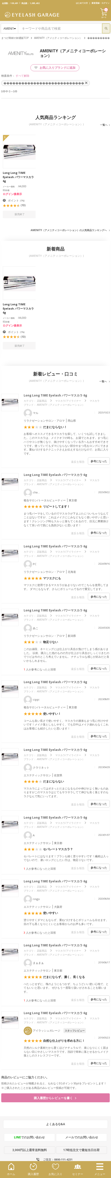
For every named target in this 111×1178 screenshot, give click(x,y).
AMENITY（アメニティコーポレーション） (58, 38)
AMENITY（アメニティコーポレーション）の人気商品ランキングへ (69, 230)
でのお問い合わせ (29, 1137)
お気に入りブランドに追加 (54, 67)
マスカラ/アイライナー (68, 400)
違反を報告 (78, 461)
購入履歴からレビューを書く (55, 1098)
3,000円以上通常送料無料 (29, 1150)
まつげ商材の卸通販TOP (15, 38)
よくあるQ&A (55, 1124)
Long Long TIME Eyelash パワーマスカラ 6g (55, 395)
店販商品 (42, 400)
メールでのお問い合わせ (81, 1137)
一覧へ (104, 125)
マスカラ (95, 400)
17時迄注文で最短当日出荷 (81, 1150)
